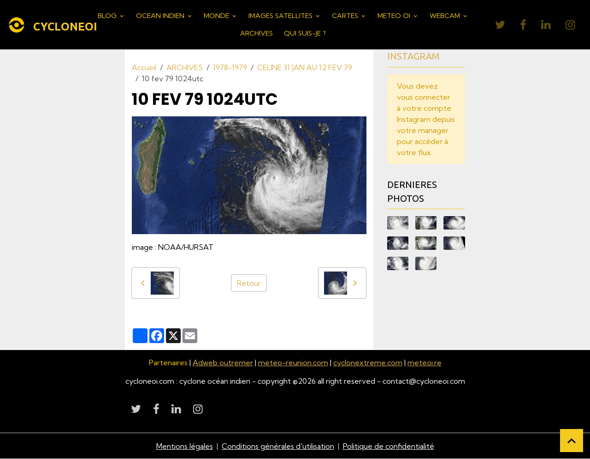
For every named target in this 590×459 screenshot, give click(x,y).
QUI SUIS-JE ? (305, 33)
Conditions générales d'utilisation (278, 446)
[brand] (46, 25)
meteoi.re (424, 362)
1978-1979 (230, 67)
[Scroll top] (571, 440)
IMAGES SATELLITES (281, 16)
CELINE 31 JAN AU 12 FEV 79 (304, 67)
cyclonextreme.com (367, 362)
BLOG (108, 16)
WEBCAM (446, 16)
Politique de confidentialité (388, 446)
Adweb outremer (223, 362)
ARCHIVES (256, 33)
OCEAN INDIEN (161, 16)
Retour (249, 283)
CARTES (346, 16)
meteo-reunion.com (293, 362)
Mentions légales (184, 446)
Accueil (144, 67)
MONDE (217, 16)
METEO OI (395, 16)
